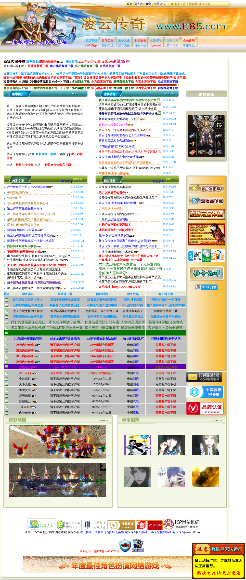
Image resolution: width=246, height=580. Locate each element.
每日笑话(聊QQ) (17, 192)
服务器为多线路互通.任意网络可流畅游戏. (34, 282)
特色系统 (91, 45)
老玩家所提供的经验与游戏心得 (27, 203)
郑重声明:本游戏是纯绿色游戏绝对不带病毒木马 (130, 151)
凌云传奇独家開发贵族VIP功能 (121, 157)
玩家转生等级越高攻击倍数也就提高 (30, 241)
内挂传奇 (130, 532)
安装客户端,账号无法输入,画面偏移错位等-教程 (129, 168)
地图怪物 (156, 40)
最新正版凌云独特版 (115, 219)
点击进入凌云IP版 (166, 367)
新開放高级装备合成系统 (117, 140)
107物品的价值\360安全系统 (117, 146)
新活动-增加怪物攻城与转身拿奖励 (32, 235)
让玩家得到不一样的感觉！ (116, 230)
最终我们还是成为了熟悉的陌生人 (29, 219)
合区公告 (159, 4)
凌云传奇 (204, 4)
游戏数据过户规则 (110, 208)
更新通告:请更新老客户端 (26, 252)
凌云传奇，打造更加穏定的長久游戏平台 (125, 130)
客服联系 (189, 45)
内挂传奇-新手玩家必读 (114, 173)
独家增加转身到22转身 (116, 124)
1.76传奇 (153, 532)
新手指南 (172, 45)
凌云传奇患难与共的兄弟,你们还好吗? (31, 214)
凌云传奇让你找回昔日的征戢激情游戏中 (36, 288)
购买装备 (140, 40)
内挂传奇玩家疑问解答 (24, 246)
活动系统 (124, 45)
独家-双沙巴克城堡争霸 (116, 235)
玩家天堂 (172, 40)
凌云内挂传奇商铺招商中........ (121, 214)
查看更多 (74, 181)
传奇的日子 (14, 198)
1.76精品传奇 (100, 532)
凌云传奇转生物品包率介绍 (24, 208)
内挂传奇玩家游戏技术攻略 (119, 252)
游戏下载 (91, 40)
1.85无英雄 (117, 532)
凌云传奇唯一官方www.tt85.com (30, 187)
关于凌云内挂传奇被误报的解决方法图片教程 (36, 265)
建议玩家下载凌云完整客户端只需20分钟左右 (128, 246)
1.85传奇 (142, 532)
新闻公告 (108, 40)
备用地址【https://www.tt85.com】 (121, 287)
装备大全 (124, 40)
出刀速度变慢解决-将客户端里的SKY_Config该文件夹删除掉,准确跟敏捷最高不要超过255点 (39, 258)
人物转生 (156, 45)
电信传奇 (178, 532)
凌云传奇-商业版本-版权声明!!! (121, 203)
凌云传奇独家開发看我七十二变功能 (125, 135)
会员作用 (189, 40)
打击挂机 (140, 45)
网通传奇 (166, 532)
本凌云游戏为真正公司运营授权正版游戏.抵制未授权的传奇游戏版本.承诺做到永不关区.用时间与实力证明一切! (37, 273)
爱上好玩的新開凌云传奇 (23, 225)
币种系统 (108, 45)
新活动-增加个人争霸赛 (25, 230)
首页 (129, 4)
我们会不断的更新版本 (116, 224)
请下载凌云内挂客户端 (65, 345)
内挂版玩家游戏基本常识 (115, 187)
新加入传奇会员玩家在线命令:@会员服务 (128, 241)
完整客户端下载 (165, 345)
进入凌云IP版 (143, 4)
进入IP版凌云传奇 (65, 367)
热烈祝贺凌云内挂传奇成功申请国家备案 (125, 162)
